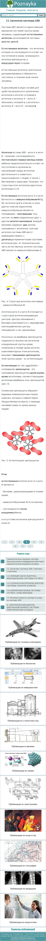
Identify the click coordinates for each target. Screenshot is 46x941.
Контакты (32, 10)
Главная (10, 10)
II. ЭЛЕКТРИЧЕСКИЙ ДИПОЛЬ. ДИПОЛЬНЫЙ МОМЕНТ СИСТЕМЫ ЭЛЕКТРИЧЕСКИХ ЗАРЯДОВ (23, 607)
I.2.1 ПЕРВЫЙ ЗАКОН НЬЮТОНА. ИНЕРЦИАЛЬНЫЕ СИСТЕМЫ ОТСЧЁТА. (25, 577)
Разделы (21, 10)
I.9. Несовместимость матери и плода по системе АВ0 (24, 598)
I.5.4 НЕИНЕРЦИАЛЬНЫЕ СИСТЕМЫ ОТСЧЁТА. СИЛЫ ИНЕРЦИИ (23, 591)
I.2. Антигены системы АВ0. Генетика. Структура (25, 569)
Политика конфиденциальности (23, 938)
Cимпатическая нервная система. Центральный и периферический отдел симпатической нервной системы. (25, 561)
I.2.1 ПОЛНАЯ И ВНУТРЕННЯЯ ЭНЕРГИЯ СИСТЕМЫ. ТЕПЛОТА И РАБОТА (25, 584)
